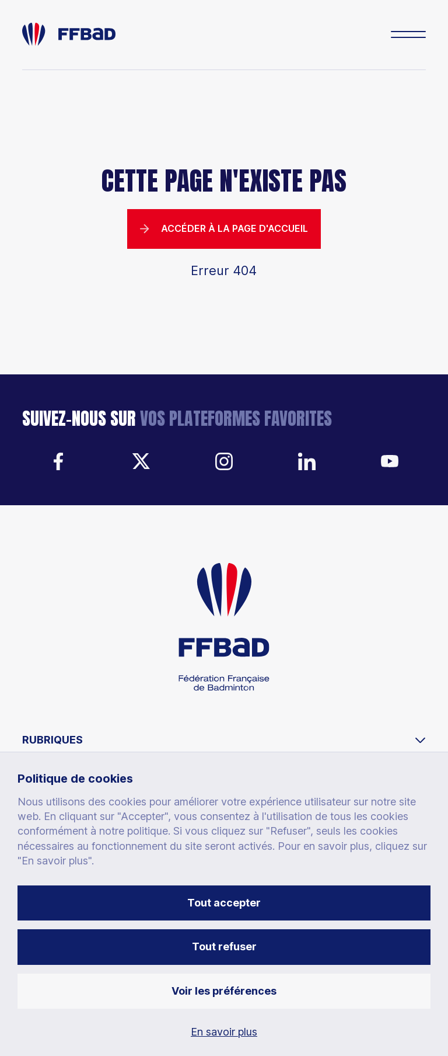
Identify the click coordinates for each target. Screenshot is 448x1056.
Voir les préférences (224, 991)
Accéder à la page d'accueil (224, 228)
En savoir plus (224, 1032)
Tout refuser (224, 946)
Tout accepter (224, 903)
